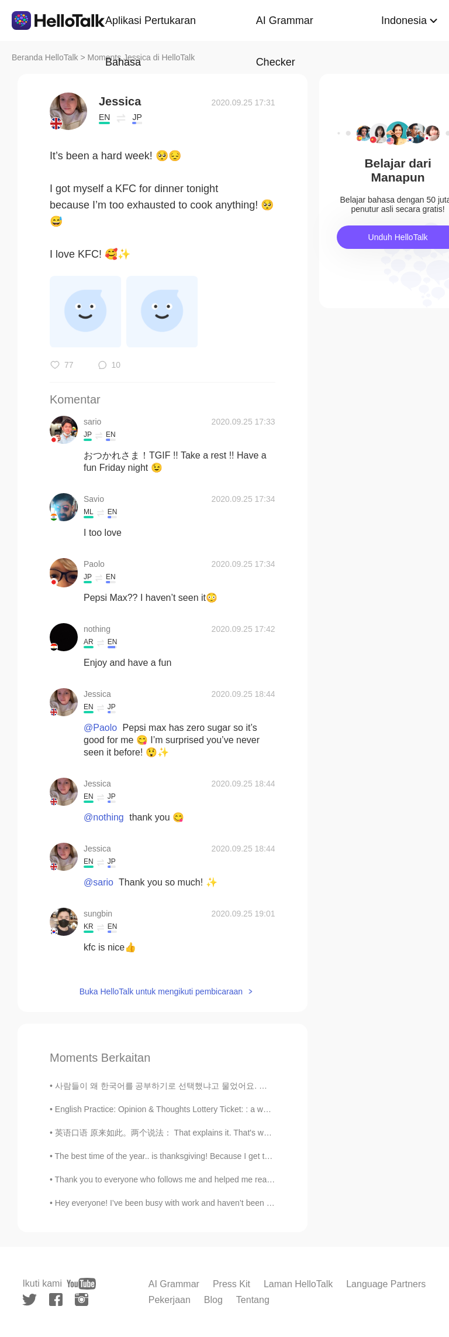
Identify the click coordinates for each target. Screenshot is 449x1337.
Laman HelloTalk (298, 1284)
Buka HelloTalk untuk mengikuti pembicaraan (161, 991)
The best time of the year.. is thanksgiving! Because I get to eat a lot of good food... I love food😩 (230, 1156)
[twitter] (29, 1300)
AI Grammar (173, 1284)
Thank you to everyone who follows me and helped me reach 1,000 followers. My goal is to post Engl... (241, 1179)
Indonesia (404, 20)
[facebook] (56, 1299)
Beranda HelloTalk (45, 57)
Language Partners (386, 1284)
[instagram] (81, 1299)
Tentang (253, 1300)
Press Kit (231, 1284)
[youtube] (81, 1284)
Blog (213, 1300)
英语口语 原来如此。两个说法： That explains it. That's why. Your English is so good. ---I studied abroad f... (249, 1132)
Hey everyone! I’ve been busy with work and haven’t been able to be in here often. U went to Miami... (237, 1203)
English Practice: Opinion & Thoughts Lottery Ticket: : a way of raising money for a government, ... (232, 1109)
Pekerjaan (169, 1300)
